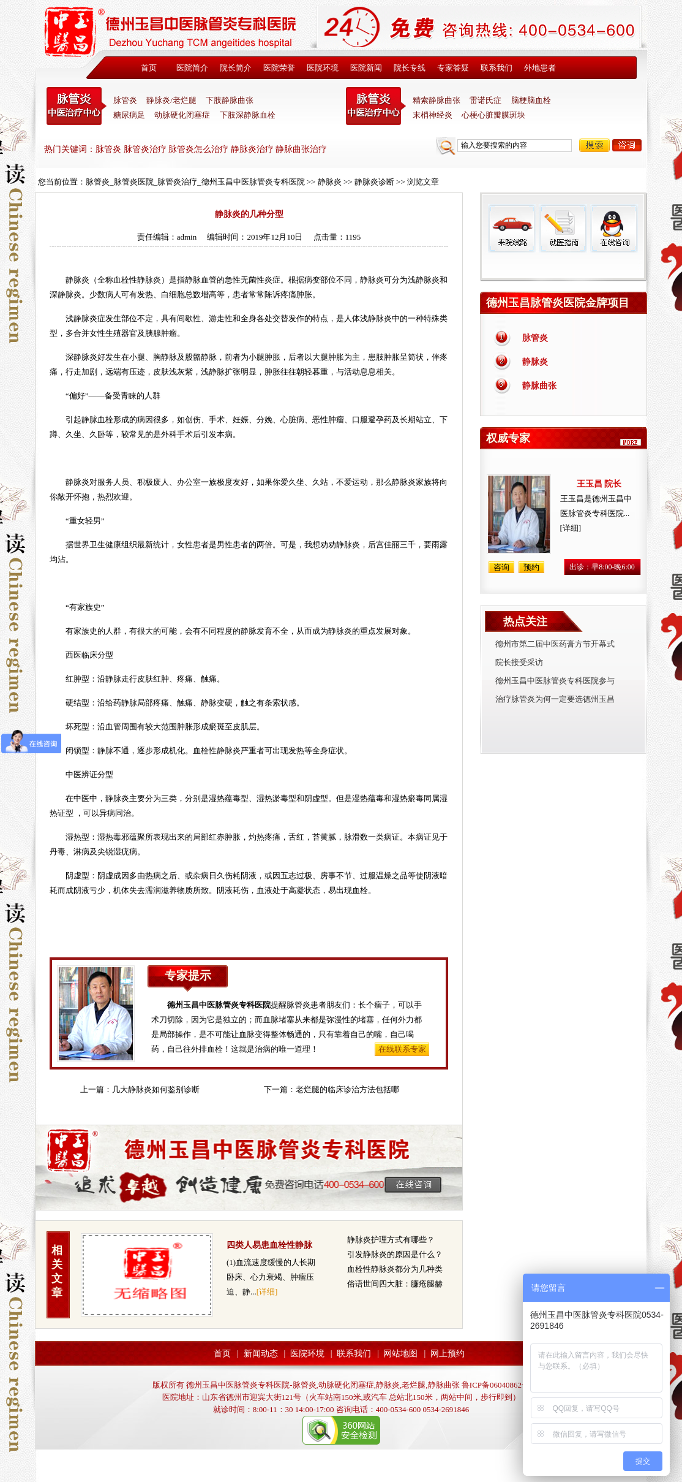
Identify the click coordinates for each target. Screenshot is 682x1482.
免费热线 (563, 267)
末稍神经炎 (376, 106)
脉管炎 (125, 100)
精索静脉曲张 (436, 100)
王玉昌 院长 (599, 483)
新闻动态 (261, 1353)
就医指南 (562, 228)
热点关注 (525, 621)
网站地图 (400, 1353)
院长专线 (409, 67)
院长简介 (236, 67)
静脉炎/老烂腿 (171, 100)
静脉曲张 (539, 385)
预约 (531, 567)
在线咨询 (613, 228)
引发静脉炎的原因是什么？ (395, 1254)
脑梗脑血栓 (531, 100)
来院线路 (512, 228)
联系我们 (496, 67)
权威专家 (508, 438)
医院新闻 (366, 67)
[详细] (267, 1291)
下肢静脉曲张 (229, 100)
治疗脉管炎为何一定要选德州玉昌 (555, 699)
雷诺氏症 (485, 100)
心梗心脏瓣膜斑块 (493, 115)
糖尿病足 (129, 115)
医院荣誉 (279, 67)
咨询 (627, 145)
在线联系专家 (402, 1049)
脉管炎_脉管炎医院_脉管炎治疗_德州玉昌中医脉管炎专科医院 (195, 181)
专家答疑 (453, 67)
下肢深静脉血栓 (247, 115)
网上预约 (447, 1353)
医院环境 (323, 67)
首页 (149, 67)
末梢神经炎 (432, 115)
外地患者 (540, 67)
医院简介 (192, 67)
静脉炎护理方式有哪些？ (391, 1239)
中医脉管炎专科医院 (77, 106)
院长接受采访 (519, 662)
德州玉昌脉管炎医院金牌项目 (557, 303)
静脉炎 (330, 181)
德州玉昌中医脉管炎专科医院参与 (555, 680)
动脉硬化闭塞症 (182, 115)
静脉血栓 (97, 419)
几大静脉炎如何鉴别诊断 (156, 1089)
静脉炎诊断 (374, 181)
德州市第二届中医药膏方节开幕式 (555, 643)
